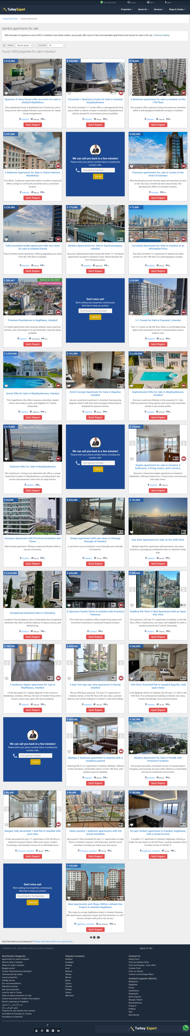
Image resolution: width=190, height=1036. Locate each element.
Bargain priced (8, 968)
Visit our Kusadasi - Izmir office (142, 965)
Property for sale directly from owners (18, 1011)
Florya (131, 987)
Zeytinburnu (134, 990)
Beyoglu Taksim (135, 1000)
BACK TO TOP (146, 948)
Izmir (67, 968)
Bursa (67, 980)
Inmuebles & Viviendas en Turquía (17, 1014)
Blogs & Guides (177, 9)
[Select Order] (24, 45)
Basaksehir (133, 993)
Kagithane (133, 984)
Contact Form (135, 968)
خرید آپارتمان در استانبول (12, 1004)
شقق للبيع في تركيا (10, 1007)
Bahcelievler (134, 1015)
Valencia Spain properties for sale (17, 995)
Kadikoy (132, 1009)
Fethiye (68, 989)
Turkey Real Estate (10, 19)
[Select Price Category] (56, 45)
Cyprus (68, 983)
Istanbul (68, 959)
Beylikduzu (133, 981)
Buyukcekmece (135, 1003)
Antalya (68, 965)
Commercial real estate (12, 974)
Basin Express (135, 997)
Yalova (68, 992)
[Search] (132, 3)
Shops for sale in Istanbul (13, 965)
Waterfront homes (10, 986)
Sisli (130, 1012)
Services (159, 9)
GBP (168, 2)
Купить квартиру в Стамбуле (15, 1001)
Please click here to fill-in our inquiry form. (53, 941)
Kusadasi (69, 962)
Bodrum (68, 971)
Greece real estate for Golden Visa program (21, 998)
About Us (143, 9)
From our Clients (136, 971)
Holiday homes (8, 980)
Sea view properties (10, 989)
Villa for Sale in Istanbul (12, 962)
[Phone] (109, 3)
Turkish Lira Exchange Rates (141, 974)
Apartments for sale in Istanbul (15, 959)
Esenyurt (132, 1006)
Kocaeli (68, 986)
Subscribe (95, 317)
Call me (98, 176)
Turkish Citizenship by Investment (17, 971)
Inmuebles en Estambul (12, 1017)
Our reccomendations (11, 983)
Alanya (68, 974)
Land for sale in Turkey (12, 992)
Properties (127, 9)
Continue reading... (162, 35)
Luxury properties (9, 977)
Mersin (68, 977)
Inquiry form (134, 959)
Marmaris (69, 995)
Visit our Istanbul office (139, 962)
